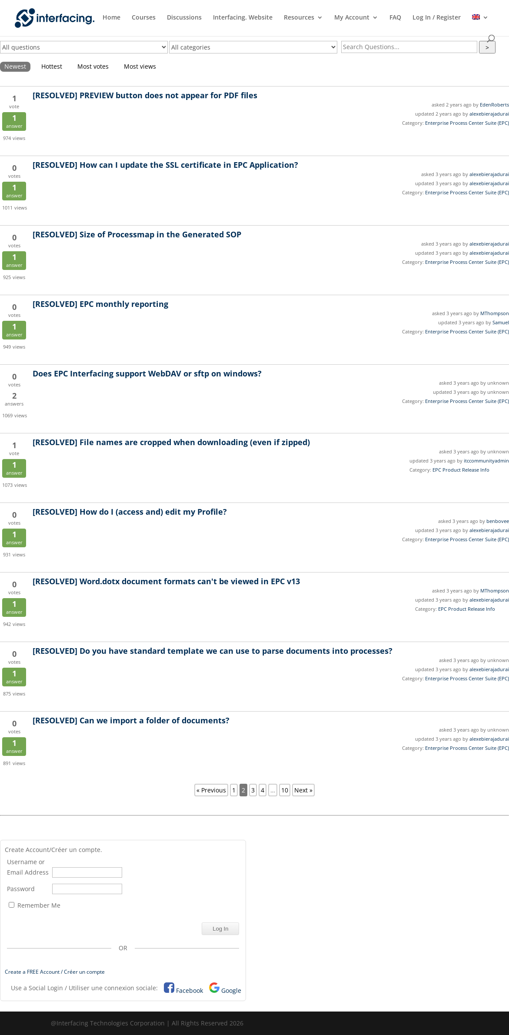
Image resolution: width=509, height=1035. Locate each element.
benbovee (497, 521)
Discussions (184, 17)
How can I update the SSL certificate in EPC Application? (165, 165)
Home (111, 17)
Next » (303, 790)
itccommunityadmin (486, 460)
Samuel (500, 322)
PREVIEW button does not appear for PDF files (145, 95)
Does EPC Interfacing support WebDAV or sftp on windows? (147, 373)
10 (284, 790)
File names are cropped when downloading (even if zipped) (171, 442)
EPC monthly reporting (100, 304)
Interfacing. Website (243, 17)
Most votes (93, 66)
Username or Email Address (28, 867)
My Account (351, 17)
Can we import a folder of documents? (131, 720)
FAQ (395, 17)
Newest (15, 66)
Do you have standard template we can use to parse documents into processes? (213, 651)
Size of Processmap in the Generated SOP (137, 234)
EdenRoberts (494, 104)
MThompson (494, 313)
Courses (144, 17)
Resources (299, 17)
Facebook (189, 990)
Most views (140, 66)
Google (231, 990)
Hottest (51, 66)
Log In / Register (437, 17)
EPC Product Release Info (460, 469)
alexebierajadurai (489, 113)
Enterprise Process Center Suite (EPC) (467, 123)
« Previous (211, 790)
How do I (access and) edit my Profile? (130, 511)
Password (21, 889)
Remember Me (34, 905)
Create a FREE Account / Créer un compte (55, 971)
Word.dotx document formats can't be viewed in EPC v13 (166, 581)
